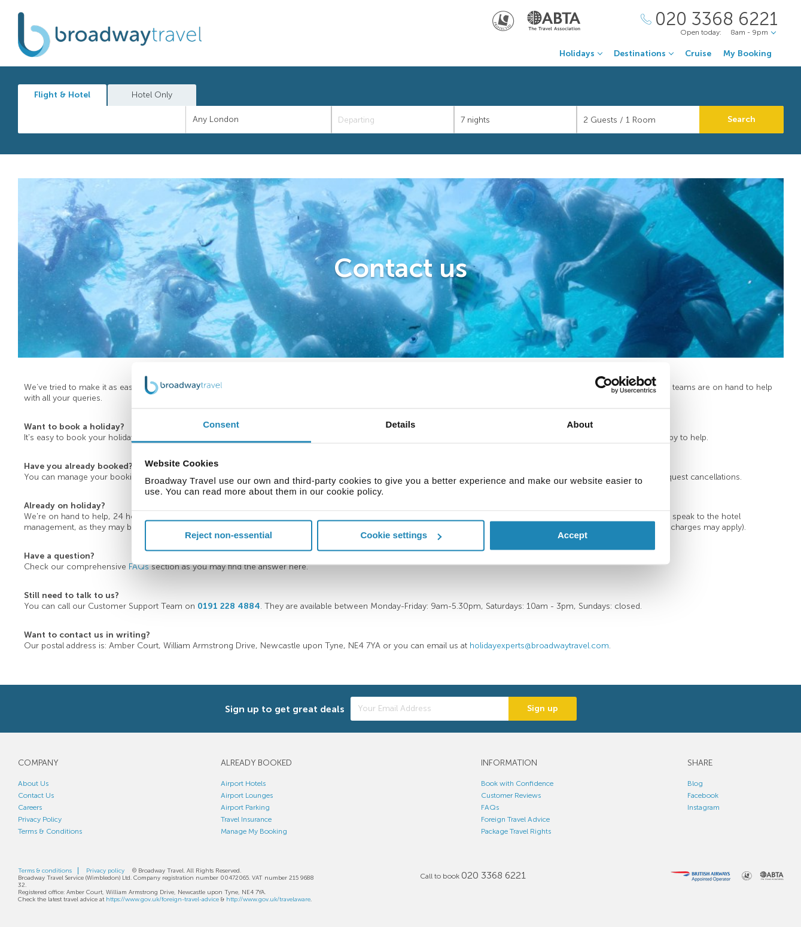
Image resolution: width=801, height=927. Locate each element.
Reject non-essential (228, 535)
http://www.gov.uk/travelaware (268, 899)
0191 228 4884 (228, 606)
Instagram (703, 807)
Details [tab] (401, 424)
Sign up (542, 708)
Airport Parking (245, 807)
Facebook (702, 795)
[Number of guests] (638, 119)
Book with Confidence (517, 783)
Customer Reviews (511, 795)
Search (741, 119)
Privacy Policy (40, 819)
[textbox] (108, 119)
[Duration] (515, 119)
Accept (572, 535)
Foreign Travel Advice (515, 819)
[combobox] (102, 119)
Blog (695, 783)
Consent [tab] (221, 424)
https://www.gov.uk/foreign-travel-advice (162, 899)
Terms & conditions (45, 870)
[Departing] (392, 119)
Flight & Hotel (62, 95)
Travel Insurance (246, 819)
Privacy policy (105, 870)
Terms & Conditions (50, 831)
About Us (33, 783)
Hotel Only (152, 95)
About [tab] (580, 424)
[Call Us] (709, 19)
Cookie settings (400, 535)
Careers (30, 807)
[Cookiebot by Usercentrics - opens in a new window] (604, 385)
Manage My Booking (254, 831)
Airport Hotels (243, 783)
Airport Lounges (247, 795)
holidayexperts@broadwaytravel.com (539, 646)
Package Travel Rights (516, 831)
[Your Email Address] (429, 709)
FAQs (139, 567)
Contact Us (36, 795)
